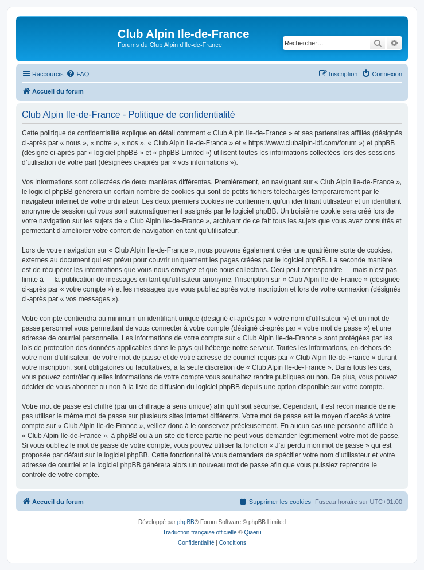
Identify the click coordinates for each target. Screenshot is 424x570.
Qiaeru (252, 532)
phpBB (186, 522)
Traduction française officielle (200, 532)
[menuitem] (77, 74)
